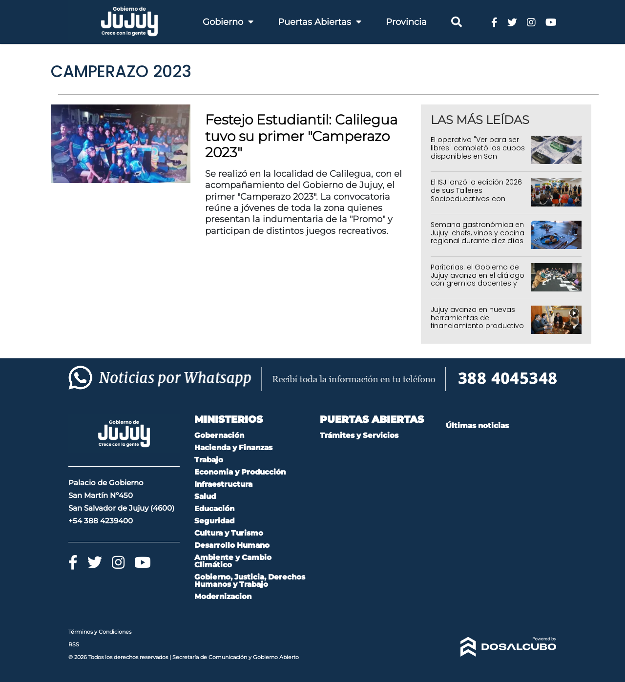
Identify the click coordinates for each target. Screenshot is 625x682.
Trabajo (208, 459)
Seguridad (214, 520)
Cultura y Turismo (228, 532)
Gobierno (228, 22)
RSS (73, 644)
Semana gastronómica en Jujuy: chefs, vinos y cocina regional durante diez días (477, 233)
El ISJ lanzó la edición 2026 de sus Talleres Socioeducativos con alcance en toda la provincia (476, 198)
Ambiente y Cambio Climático (232, 561)
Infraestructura (223, 484)
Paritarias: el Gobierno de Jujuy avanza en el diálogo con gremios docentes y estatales (477, 279)
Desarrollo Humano (232, 545)
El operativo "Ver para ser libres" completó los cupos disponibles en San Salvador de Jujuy (478, 152)
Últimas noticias (477, 425)
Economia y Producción (240, 471)
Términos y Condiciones (99, 631)
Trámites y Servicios (359, 435)
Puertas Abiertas (319, 22)
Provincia (406, 22)
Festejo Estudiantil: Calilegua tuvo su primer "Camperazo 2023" (301, 136)
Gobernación (219, 435)
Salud (205, 496)
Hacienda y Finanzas (233, 447)
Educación (214, 508)
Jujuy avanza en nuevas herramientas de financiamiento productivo (477, 318)
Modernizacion (222, 596)
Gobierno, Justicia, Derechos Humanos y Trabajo (249, 580)
